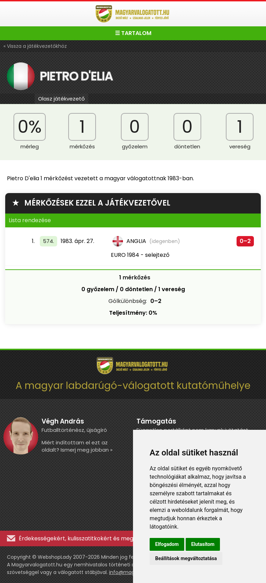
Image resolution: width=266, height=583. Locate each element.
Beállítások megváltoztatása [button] (186, 558)
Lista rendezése (30, 220)
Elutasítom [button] (202, 544)
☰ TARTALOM (133, 33)
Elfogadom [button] (167, 544)
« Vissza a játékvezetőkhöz (35, 46)
